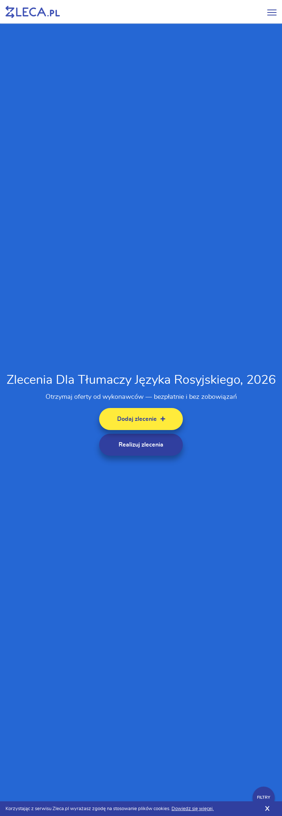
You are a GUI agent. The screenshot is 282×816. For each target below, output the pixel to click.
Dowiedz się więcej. (192, 808)
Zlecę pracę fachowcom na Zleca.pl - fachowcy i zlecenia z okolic (33, 12)
